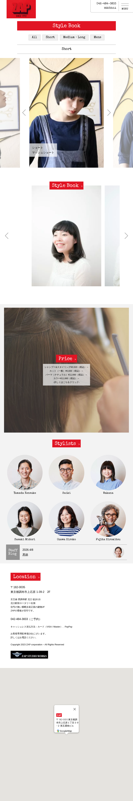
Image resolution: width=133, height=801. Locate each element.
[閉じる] (74, 709)
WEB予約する (110, 8)
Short (50, 37)
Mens (97, 37)
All (34, 37)
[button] (24, 113)
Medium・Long (74, 37)
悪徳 (25, 554)
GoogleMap (64, 730)
